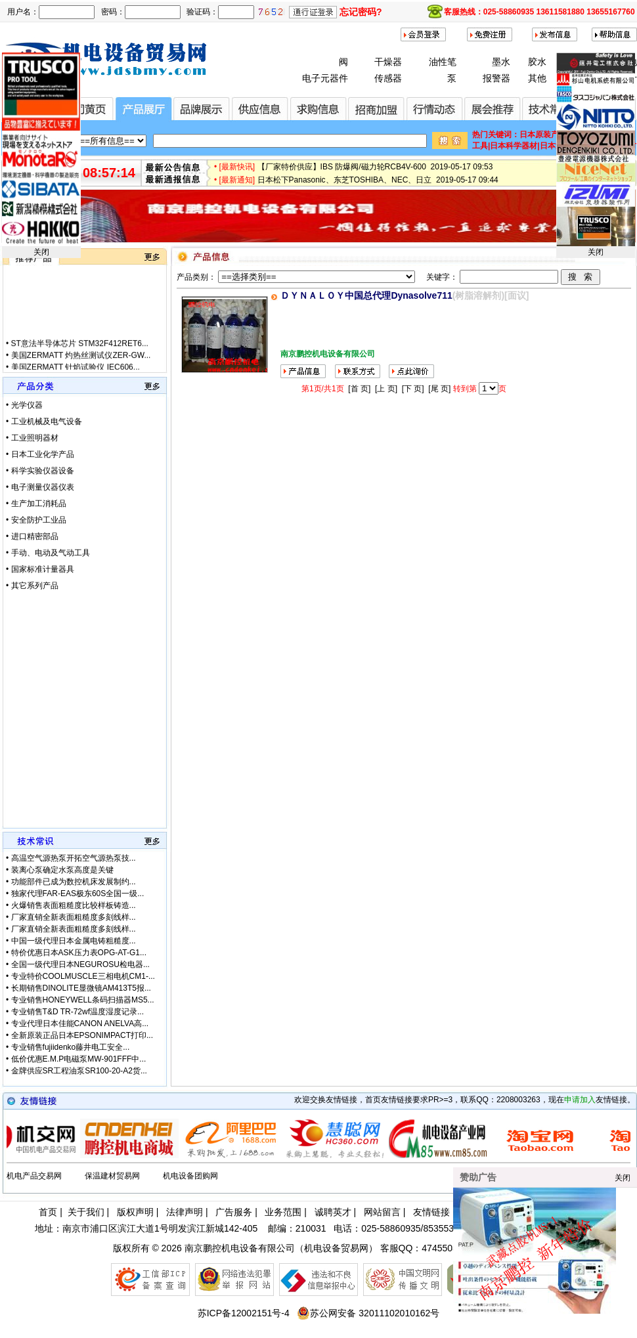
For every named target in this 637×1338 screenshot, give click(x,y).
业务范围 (283, 1212)
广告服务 (233, 1212)
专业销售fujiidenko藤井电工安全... (70, 1047)
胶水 (537, 61)
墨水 (501, 61)
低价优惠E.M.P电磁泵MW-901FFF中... (78, 1059)
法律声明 (184, 1212)
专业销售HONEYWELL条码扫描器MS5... (82, 999)
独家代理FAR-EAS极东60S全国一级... (77, 893)
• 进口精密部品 (32, 536)
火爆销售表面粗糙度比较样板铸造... (73, 905)
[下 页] (413, 388)
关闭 (41, 252)
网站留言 (382, 1212)
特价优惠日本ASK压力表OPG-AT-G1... (78, 952)
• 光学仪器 (24, 405)
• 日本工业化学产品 (40, 454)
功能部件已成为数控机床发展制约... (73, 881)
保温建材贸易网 (112, 1175)
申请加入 (580, 1099)
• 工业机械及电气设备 (44, 421)
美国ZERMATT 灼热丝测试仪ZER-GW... (81, 363)
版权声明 (135, 1212)
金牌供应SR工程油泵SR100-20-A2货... (79, 1070)
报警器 (496, 78)
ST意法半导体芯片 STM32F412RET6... (79, 351)
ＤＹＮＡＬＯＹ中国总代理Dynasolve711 (366, 295)
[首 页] (359, 388)
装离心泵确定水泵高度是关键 (62, 869)
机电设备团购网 (190, 1175)
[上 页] (386, 388)
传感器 (388, 78)
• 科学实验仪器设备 (40, 470)
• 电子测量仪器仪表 (40, 487)
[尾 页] (439, 388)
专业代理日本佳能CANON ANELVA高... (80, 1023)
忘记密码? (361, 12)
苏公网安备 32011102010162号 (368, 1313)
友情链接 (431, 1212)
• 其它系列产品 (32, 585)
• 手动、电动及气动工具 (48, 552)
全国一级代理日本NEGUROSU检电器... (80, 964)
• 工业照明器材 (32, 437)
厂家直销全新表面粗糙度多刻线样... (73, 917)
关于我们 (86, 1212)
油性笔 (442, 61)
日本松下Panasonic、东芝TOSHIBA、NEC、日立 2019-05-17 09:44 (377, 183)
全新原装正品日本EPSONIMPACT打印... (82, 1035)
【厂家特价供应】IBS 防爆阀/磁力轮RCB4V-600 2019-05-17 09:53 (375, 170)
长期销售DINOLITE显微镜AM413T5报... (81, 988)
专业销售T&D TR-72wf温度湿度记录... (77, 1011)
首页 (48, 1212)
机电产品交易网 (34, 1175)
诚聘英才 (333, 1212)
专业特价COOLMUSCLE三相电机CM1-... (83, 976)
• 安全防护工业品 (36, 520)
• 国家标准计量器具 (40, 569)
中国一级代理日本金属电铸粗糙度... (73, 940)
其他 (537, 78)
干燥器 (388, 61)
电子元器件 (325, 78)
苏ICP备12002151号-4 (244, 1313)
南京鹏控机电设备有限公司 (240, 1248)
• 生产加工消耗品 (36, 503)
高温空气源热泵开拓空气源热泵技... (73, 858)
